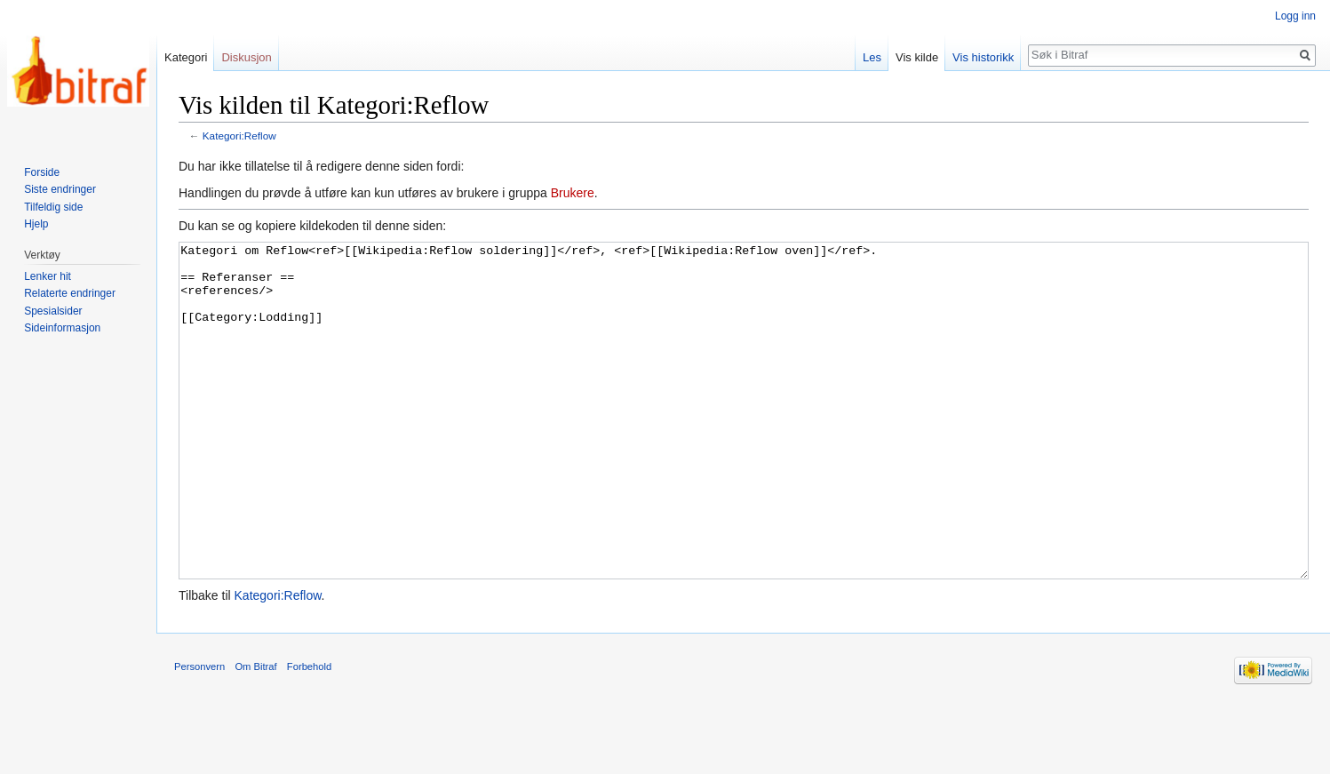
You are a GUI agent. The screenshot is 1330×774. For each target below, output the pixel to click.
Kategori (185, 57)
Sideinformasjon (62, 328)
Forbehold (309, 733)
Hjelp (36, 224)
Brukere (572, 193)
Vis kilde (917, 57)
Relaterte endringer (69, 293)
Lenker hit (47, 276)
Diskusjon (246, 57)
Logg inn (1295, 16)
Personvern (199, 733)
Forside (42, 172)
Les (872, 57)
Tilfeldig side (53, 207)
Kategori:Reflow (239, 135)
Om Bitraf (255, 733)
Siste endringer (60, 189)
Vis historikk (983, 57)
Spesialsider (53, 311)
